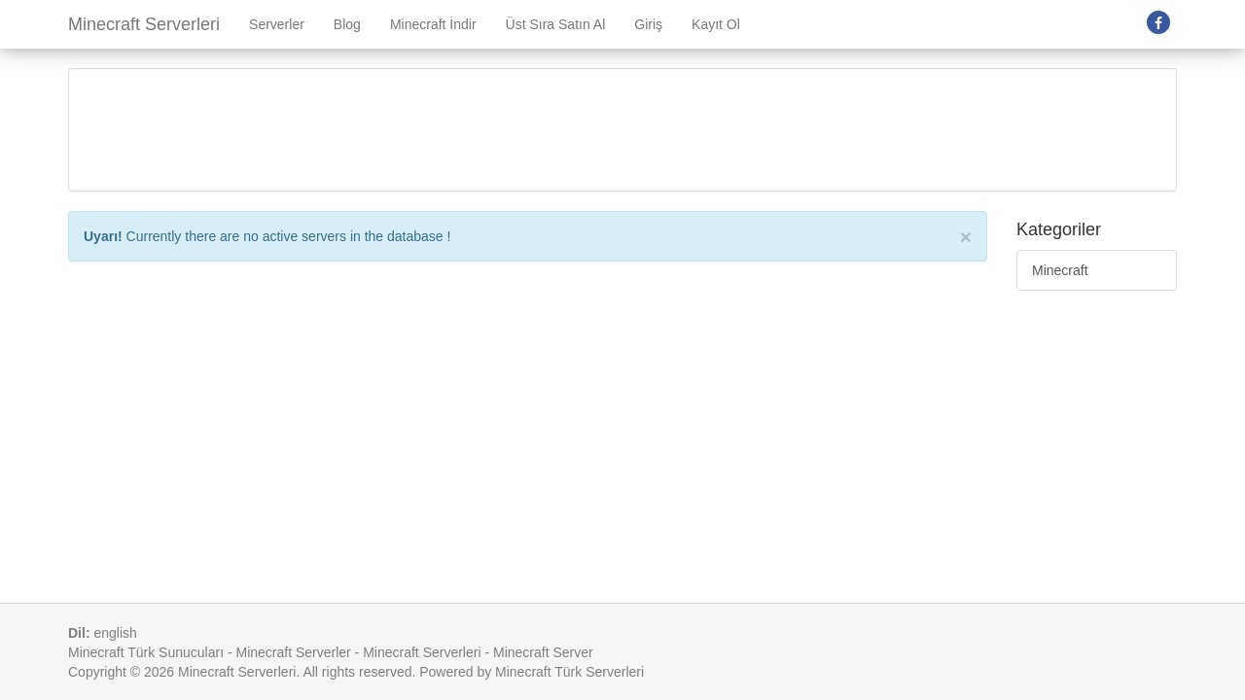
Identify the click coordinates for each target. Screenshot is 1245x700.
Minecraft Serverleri (144, 24)
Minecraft (1060, 270)
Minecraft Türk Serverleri (569, 672)
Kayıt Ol (716, 24)
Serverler (276, 24)
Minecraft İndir (433, 24)
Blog (347, 24)
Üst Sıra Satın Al (556, 24)
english (114, 633)
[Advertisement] (622, 127)
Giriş (648, 24)
